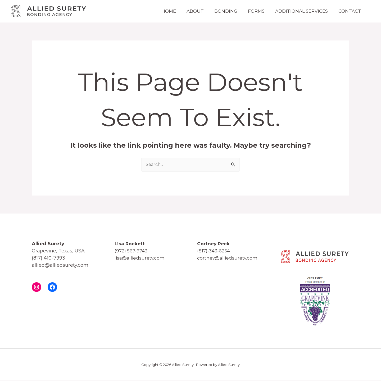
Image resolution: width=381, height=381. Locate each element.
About (183, 11)
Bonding (216, 11)
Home (154, 11)
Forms (249, 11)
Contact (348, 11)
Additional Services (297, 11)
